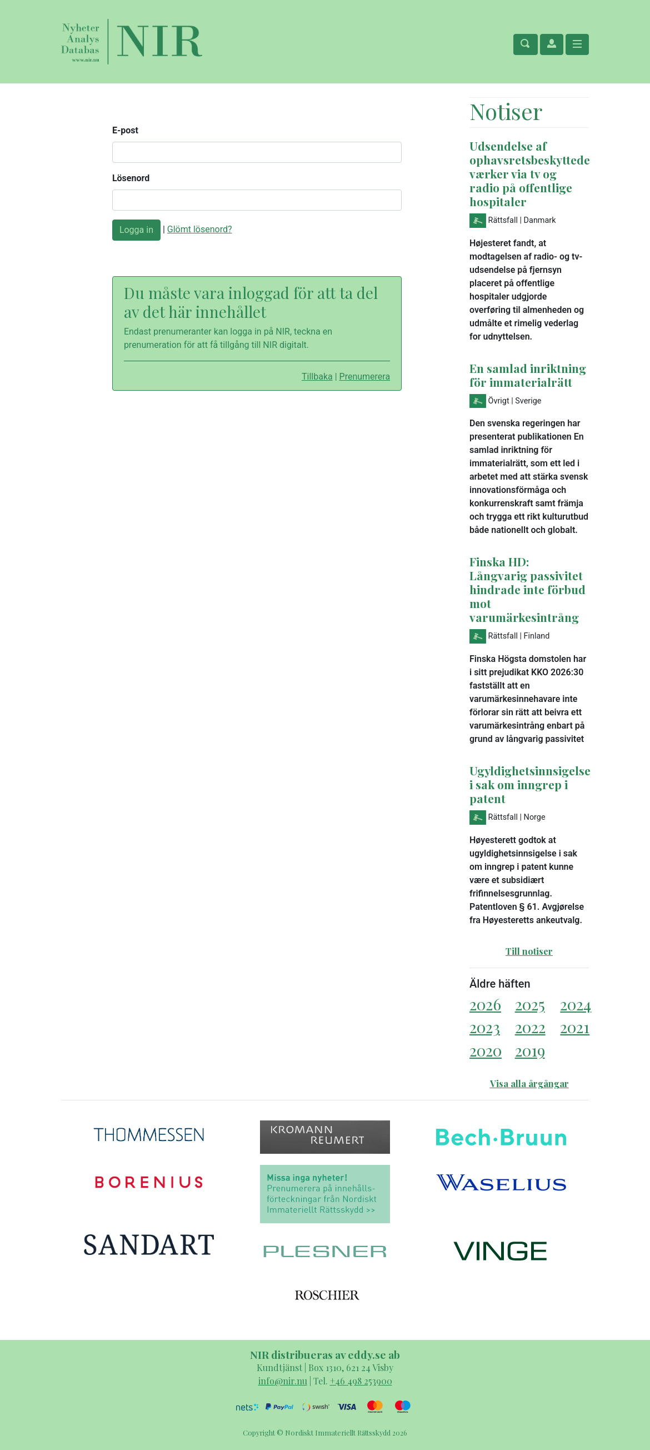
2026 (485, 1004)
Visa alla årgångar (529, 1083)
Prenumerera (365, 376)
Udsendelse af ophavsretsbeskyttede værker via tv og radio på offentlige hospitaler (529, 173)
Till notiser (529, 951)
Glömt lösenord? (199, 229)
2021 (574, 1027)
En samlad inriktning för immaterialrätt (527, 375)
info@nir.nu (282, 1381)
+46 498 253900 (361, 1381)
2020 (485, 1050)
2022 (530, 1027)
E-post (125, 130)
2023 (484, 1027)
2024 (575, 1004)
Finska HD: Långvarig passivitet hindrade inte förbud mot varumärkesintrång (527, 589)
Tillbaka (317, 376)
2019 (530, 1050)
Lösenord (130, 178)
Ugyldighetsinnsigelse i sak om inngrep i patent (530, 784)
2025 (530, 1004)
